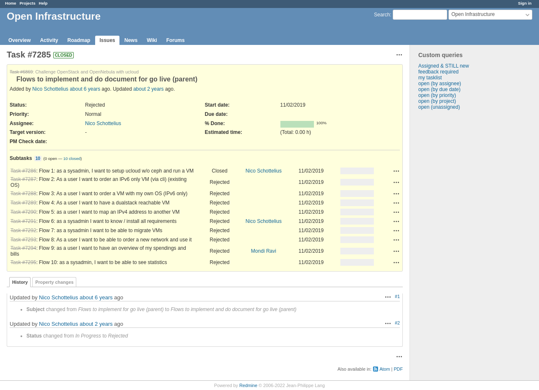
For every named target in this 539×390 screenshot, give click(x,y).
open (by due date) (439, 89)
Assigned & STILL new (443, 66)
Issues (107, 40)
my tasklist (430, 78)
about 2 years (148, 89)
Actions (396, 171)
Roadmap (79, 40)
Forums (175, 40)
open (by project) (437, 101)
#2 (397, 322)
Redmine (248, 385)
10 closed (71, 158)
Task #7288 (23, 193)
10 (38, 158)
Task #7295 (23, 262)
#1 (397, 296)
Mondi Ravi (263, 251)
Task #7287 (23, 179)
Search (382, 15)
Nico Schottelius (50, 89)
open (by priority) (437, 95)
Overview (19, 40)
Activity (49, 40)
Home (10, 3)
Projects (28, 3)
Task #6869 (21, 71)
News (130, 40)
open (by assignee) (439, 83)
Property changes (54, 282)
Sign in (524, 3)
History (20, 282)
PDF (398, 369)
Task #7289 (23, 203)
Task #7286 (23, 171)
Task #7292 (23, 230)
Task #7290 (23, 212)
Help (43, 3)
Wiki (152, 40)
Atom (384, 369)
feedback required (438, 72)
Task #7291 (23, 221)
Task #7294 (23, 248)
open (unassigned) (439, 107)
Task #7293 (23, 240)
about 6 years (85, 89)
